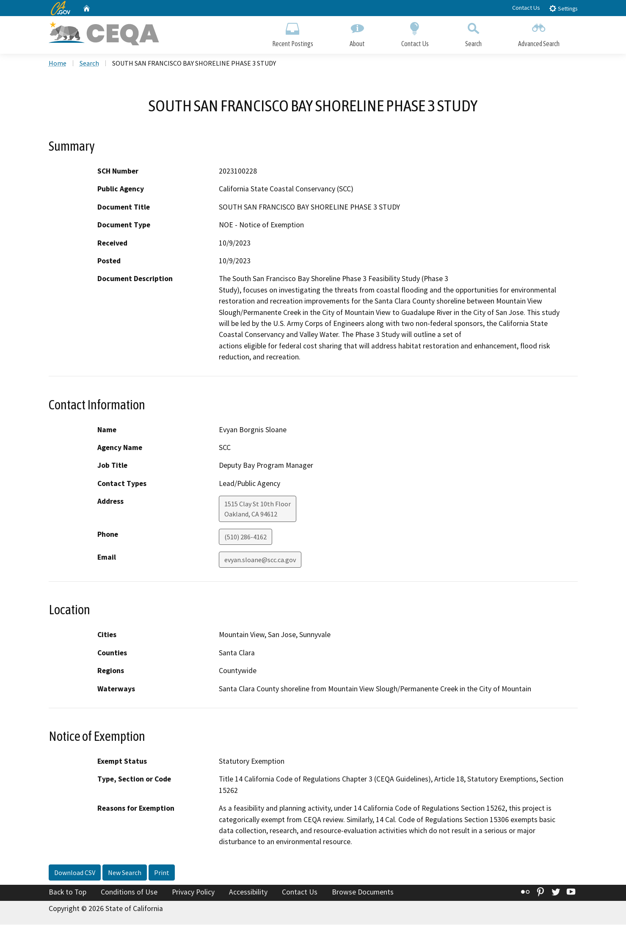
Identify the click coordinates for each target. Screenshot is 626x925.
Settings (563, 8)
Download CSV (74, 873)
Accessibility (248, 892)
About (357, 32)
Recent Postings (292, 32)
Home (57, 64)
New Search (124, 873)
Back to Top (67, 892)
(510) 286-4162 (245, 537)
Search (473, 32)
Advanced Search (539, 32)
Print (161, 873)
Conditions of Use (129, 892)
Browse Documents (363, 892)
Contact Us (526, 7)
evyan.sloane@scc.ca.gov (260, 560)
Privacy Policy (193, 892)
